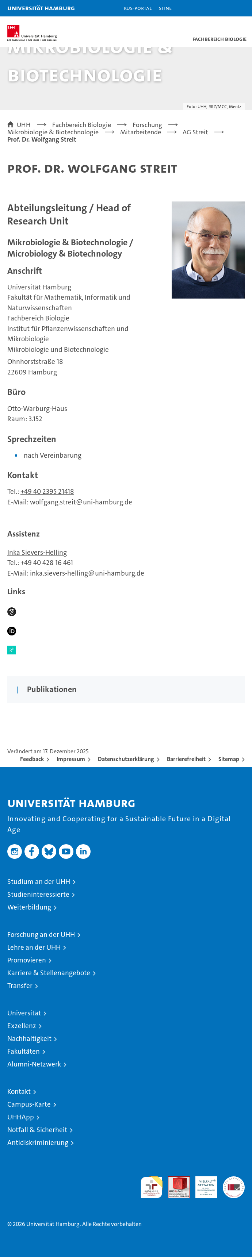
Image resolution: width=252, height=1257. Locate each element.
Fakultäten (23, 1051)
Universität (24, 1013)
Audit (175, 1180)
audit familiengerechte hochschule (152, 1187)
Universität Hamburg (41, 7)
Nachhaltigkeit (29, 1038)
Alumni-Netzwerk (34, 1064)
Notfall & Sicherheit (37, 1129)
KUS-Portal (138, 8)
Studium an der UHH (38, 881)
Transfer (20, 985)
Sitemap (228, 759)
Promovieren (26, 960)
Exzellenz (21, 1025)
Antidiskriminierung (37, 1142)
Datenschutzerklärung (126, 759)
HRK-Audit (202, 1184)
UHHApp (20, 1117)
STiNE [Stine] (165, 8)
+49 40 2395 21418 (47, 491)
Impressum (71, 759)
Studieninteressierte (38, 894)
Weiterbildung (29, 907)
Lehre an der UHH (34, 947)
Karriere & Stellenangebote (48, 972)
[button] (223, 8)
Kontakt (19, 1091)
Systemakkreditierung (234, 1180)
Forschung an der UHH (41, 934)
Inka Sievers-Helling (37, 552)
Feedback (32, 759)
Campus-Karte (29, 1104)
